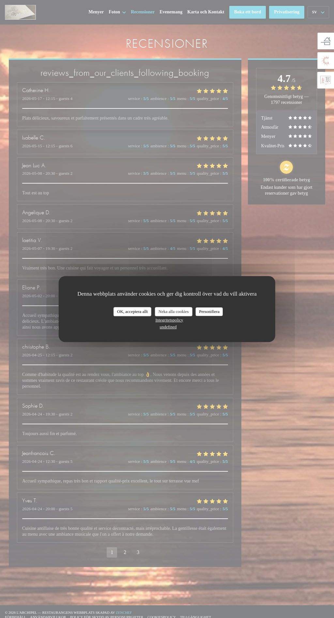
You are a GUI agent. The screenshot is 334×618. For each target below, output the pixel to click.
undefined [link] (168, 326)
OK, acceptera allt (132, 311)
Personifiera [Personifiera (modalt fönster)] (209, 311)
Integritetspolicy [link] (169, 319)
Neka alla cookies (174, 311)
